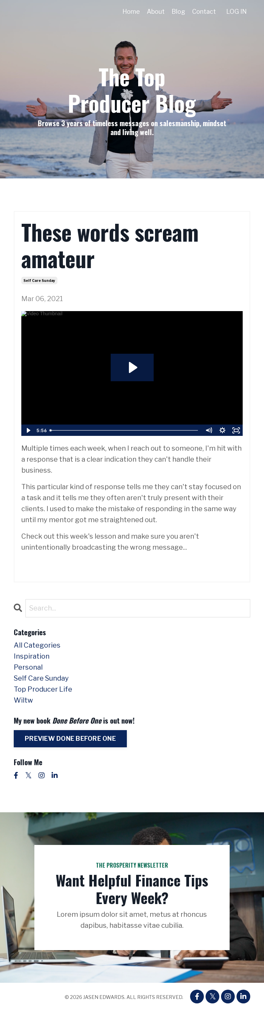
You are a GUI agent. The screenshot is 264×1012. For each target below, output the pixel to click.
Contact (204, 11)
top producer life (43, 689)
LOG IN (236, 11)
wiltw (23, 700)
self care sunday (39, 280)
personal (28, 667)
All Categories (37, 645)
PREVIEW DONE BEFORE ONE (70, 738)
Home (131, 11)
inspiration (32, 656)
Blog (178, 11)
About (156, 11)
